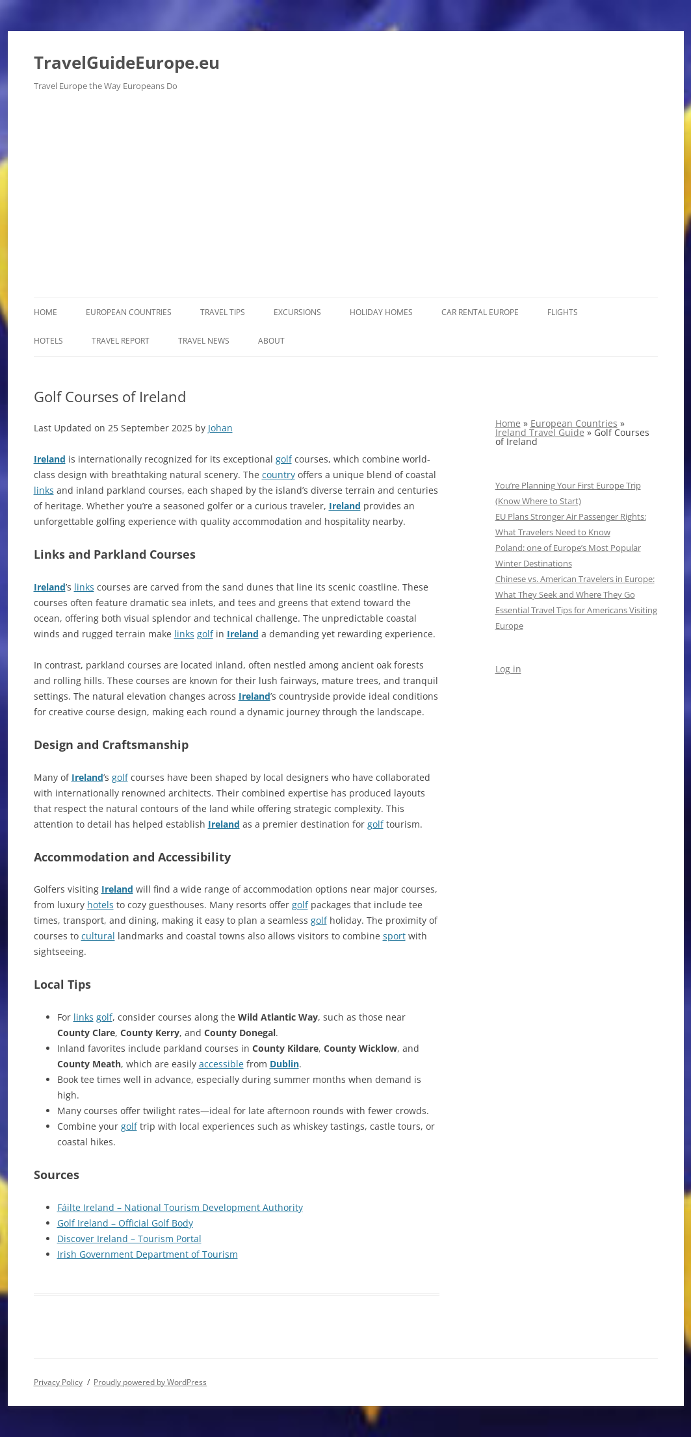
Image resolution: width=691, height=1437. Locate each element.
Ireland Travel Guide (539, 432)
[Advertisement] (346, 200)
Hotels (48, 340)
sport (394, 936)
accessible (221, 1064)
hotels (100, 904)
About (271, 340)
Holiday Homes (381, 312)
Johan (220, 428)
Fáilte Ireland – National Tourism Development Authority (180, 1207)
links (44, 490)
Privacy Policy (58, 1382)
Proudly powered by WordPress (150, 1382)
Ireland (50, 459)
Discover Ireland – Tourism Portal (129, 1238)
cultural (98, 936)
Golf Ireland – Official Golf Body (125, 1223)
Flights (562, 312)
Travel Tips (222, 312)
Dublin (284, 1064)
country (278, 474)
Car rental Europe (480, 312)
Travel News (203, 340)
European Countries (129, 312)
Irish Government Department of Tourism (147, 1254)
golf (284, 459)
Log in (508, 669)
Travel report (121, 340)
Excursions (297, 312)
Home (45, 312)
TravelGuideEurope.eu (127, 62)
